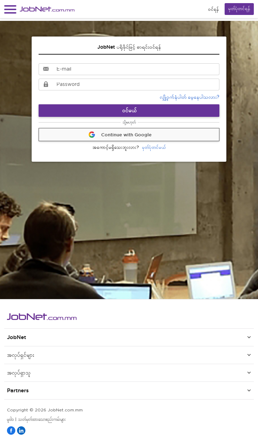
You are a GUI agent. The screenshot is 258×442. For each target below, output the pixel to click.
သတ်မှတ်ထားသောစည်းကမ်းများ (42, 419)
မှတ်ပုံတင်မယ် (129, 148)
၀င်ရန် (213, 9)
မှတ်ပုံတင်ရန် (239, 9)
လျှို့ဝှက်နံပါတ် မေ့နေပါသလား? (189, 97)
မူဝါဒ (10, 419)
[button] (10, 9)
